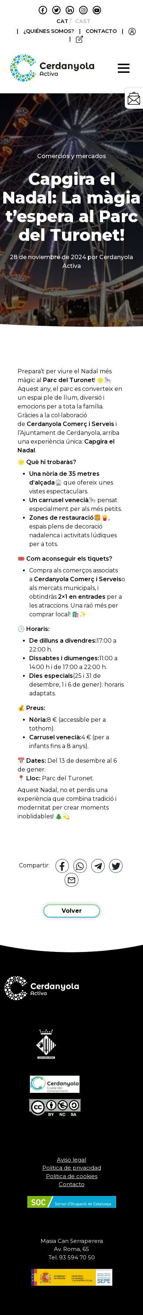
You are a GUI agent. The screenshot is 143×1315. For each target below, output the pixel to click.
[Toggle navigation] (124, 68)
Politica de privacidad (71, 1167)
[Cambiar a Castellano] (81, 21)
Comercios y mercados (71, 156)
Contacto (72, 1184)
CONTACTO (101, 31)
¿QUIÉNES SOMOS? (49, 31)
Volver (72, 910)
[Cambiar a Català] (60, 21)
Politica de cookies (71, 1176)
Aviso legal (71, 1159)
